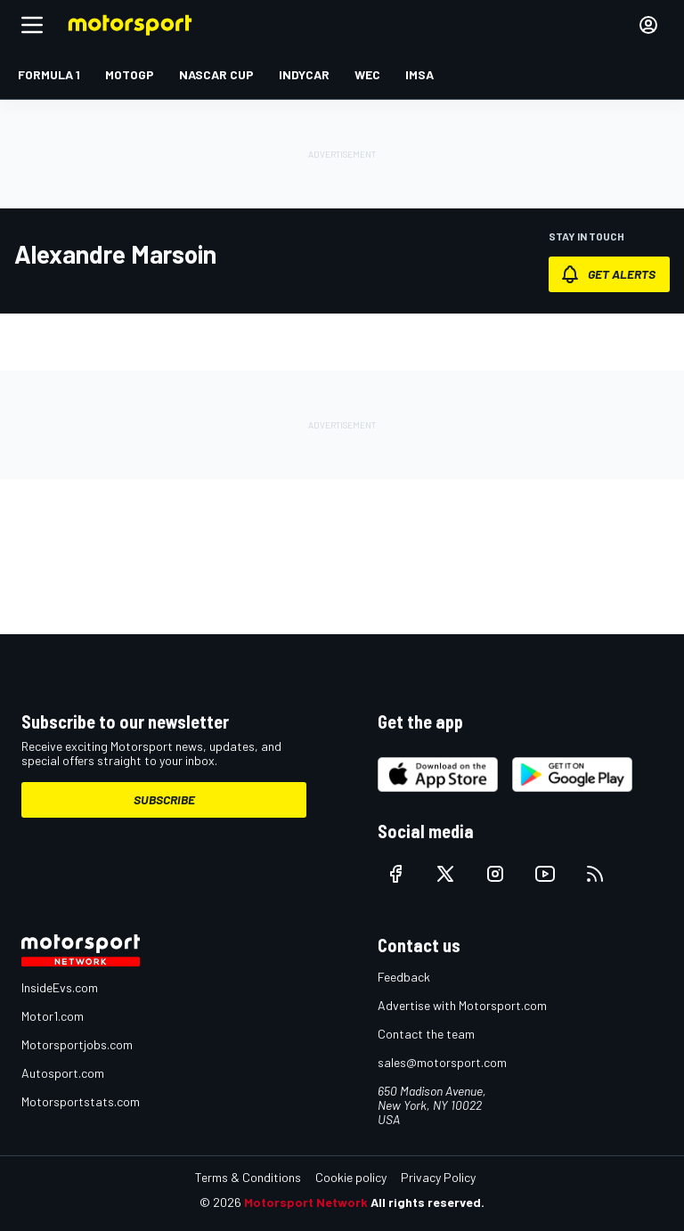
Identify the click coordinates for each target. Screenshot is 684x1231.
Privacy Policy (438, 1177)
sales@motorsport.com (442, 1062)
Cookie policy (351, 1177)
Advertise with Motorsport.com (462, 1005)
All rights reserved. (427, 1202)
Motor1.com (52, 1015)
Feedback (404, 976)
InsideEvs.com (59, 987)
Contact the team (426, 1033)
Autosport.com (62, 1072)
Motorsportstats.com (80, 1101)
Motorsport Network (306, 1202)
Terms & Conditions (248, 1177)
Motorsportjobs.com (77, 1044)
